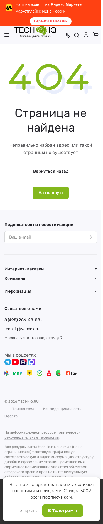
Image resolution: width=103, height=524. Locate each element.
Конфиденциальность (62, 409)
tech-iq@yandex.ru (21, 329)
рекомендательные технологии (31, 437)
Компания (14, 278)
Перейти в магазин (50, 21)
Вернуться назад (50, 171)
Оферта (11, 416)
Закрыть (28, 510)
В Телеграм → (62, 510)
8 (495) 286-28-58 (22, 320)
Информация (17, 291)
